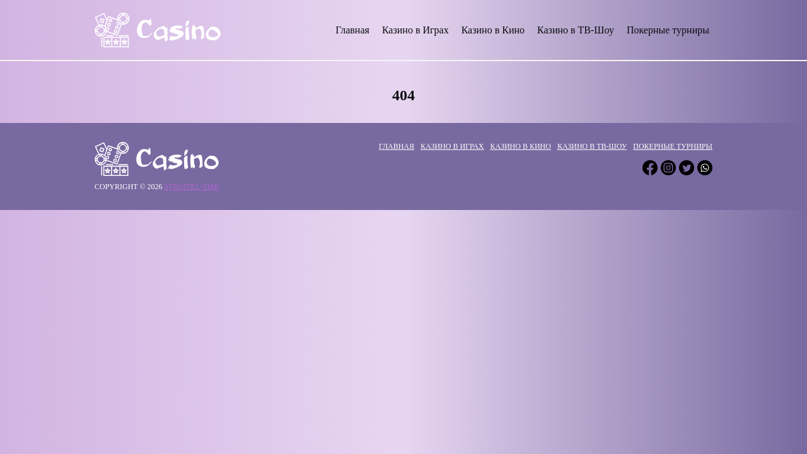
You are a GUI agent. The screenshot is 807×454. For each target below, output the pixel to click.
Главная (352, 30)
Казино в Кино (493, 30)
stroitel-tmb (192, 186)
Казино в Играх (415, 30)
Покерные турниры (668, 30)
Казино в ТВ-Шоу (575, 30)
